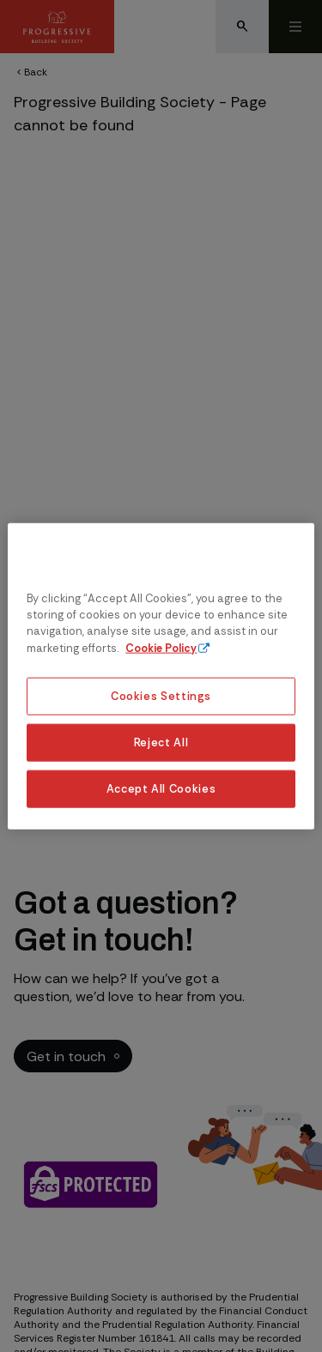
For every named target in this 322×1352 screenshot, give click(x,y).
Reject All (161, 741)
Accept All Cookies (161, 788)
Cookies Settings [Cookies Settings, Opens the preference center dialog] (161, 696)
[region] (160, 676)
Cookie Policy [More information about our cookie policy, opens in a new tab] (161, 647)
